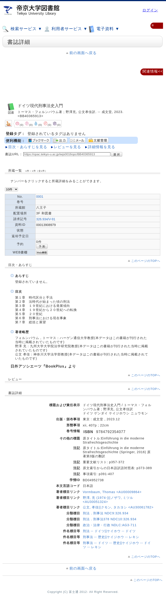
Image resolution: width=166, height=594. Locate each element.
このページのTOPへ (145, 261)
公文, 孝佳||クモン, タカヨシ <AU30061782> (118, 507)
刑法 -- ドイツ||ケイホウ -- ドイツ (109, 531)
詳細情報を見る (101, 147)
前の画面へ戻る (83, 53)
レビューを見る (67, 147)
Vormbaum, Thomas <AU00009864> (112, 492)
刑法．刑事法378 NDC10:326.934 (110, 519)
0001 (39, 196)
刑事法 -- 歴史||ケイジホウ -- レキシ (111, 537)
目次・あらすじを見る (27, 147)
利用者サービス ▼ (65, 29)
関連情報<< (152, 71)
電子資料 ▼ (104, 29)
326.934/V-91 (45, 219)
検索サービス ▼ (22, 29)
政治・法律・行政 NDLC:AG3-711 (110, 525)
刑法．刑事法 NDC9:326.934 (106, 513)
